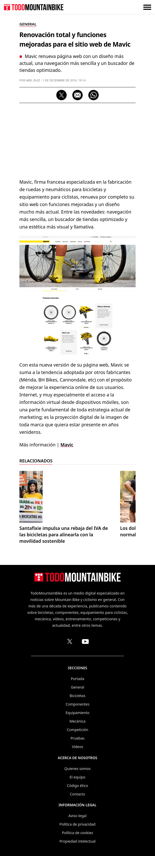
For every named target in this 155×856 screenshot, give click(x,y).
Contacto (77, 794)
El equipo (78, 777)
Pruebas (77, 738)
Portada (77, 678)
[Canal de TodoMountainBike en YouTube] (85, 641)
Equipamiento (77, 712)
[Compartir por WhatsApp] (93, 95)
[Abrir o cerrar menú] (147, 7)
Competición (77, 729)
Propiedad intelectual (77, 841)
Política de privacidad (77, 824)
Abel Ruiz (33, 80)
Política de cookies (77, 832)
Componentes (77, 704)
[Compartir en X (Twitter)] (61, 95)
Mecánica (77, 721)
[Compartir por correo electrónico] (77, 95)
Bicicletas (78, 695)
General (77, 687)
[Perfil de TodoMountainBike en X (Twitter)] (70, 641)
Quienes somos (77, 768)
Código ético (77, 785)
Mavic (66, 445)
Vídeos (77, 746)
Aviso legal (77, 815)
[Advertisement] (77, 140)
